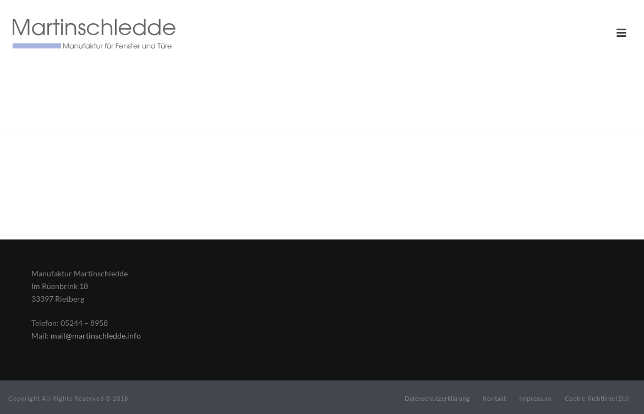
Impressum (535, 398)
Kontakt (494, 398)
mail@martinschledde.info (96, 335)
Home (533, 118)
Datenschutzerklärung (437, 398)
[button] (24, 390)
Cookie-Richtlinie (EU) (597, 398)
